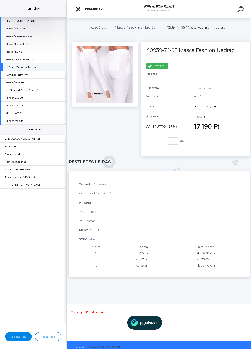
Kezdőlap (98, 27)
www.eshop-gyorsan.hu (104, 346)
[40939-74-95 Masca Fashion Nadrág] (104, 43)
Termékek (89, 9)
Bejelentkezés (18, 336)
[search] (241, 10)
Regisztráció (48, 336)
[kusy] (173, 141)
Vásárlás (154, 141)
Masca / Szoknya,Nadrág (136, 27)
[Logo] (159, 9)
